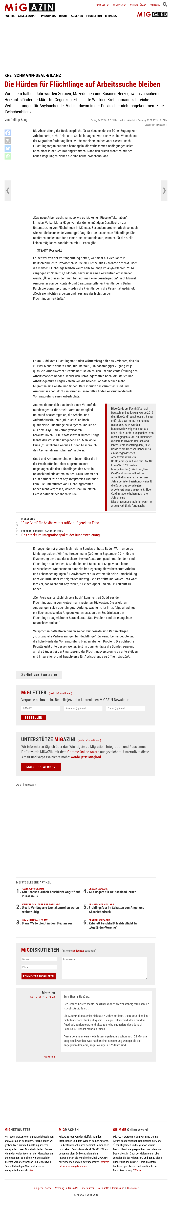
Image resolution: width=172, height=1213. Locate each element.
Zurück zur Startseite (39, 675)
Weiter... (138, 1170)
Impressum (118, 1188)
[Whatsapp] (8, 156)
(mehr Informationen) (60, 693)
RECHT (63, 16)
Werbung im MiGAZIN (66, 1188)
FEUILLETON (94, 16)
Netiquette (78, 950)
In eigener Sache (42, 1188)
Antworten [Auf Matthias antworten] (49, 1056)
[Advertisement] (86, 45)
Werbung (155, 4)
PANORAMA (48, 16)
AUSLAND (77, 16)
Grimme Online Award (83, 752)
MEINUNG (111, 16)
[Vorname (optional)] (83, 708)
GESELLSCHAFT (28, 16)
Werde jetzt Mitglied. (86, 757)
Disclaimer (133, 1188)
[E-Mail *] (40, 708)
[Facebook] (8, 133)
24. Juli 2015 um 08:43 (42, 997)
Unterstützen (138, 4)
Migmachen (119, 4)
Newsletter (102, 4)
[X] (8, 140)
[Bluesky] (8, 148)
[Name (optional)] (125, 708)
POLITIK (10, 16)
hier (31, 1170)
